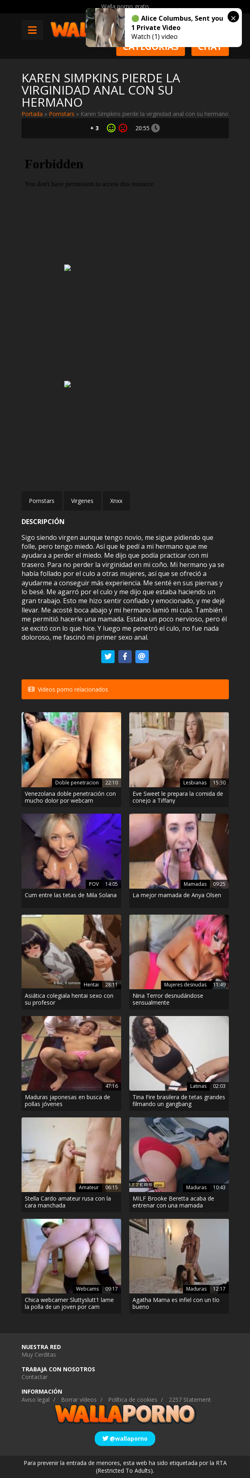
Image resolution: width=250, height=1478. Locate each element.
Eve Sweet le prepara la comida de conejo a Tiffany (178, 797)
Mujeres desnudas (185, 984)
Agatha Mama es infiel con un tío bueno (176, 1303)
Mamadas (195, 884)
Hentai (91, 984)
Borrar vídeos (79, 1399)
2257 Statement (190, 1399)
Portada (32, 114)
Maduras (196, 1187)
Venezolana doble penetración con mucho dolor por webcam (70, 797)
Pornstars (61, 114)
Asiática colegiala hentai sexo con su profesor (69, 999)
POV (94, 884)
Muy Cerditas (39, 1354)
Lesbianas (195, 782)
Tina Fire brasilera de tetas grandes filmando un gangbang (179, 1101)
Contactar (35, 1377)
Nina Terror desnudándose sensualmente (168, 999)
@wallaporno (125, 1438)
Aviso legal (36, 1399)
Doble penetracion (77, 782)
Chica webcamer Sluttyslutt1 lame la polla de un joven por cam (69, 1303)
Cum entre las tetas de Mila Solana (71, 895)
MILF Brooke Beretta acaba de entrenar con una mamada (173, 1202)
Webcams (87, 1288)
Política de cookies (132, 1399)
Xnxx (116, 501)
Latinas (198, 1086)
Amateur (89, 1187)
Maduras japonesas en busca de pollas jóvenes (67, 1101)
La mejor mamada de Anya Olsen (177, 895)
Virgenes (82, 501)
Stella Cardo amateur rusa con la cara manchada (68, 1202)
